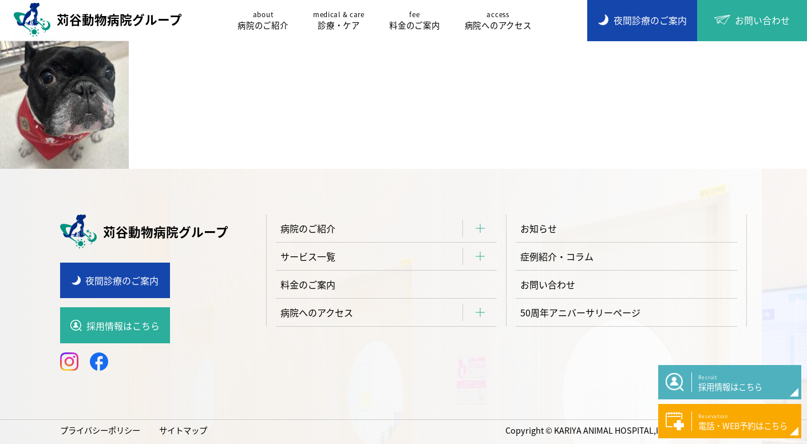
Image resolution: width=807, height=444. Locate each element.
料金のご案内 (414, 20)
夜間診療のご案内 (122, 280)
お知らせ (538, 228)
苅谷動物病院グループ (98, 20)
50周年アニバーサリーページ (580, 312)
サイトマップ (183, 430)
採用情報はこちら (123, 325)
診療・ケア (339, 20)
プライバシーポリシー (100, 430)
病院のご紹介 (263, 20)
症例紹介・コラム (557, 256)
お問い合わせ (547, 284)
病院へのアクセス (498, 20)
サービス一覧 (307, 256)
